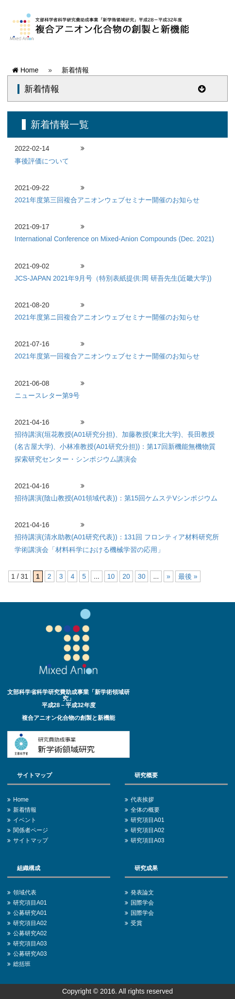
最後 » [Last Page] (188, 576)
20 (126, 576)
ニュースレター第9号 (47, 395)
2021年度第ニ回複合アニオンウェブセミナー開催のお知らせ (107, 317)
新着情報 (75, 70)
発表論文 (142, 892)
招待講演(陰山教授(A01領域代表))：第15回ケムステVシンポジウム (116, 498)
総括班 (22, 964)
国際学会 (142, 902)
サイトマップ (30, 840)
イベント (24, 820)
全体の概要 (145, 809)
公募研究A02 (30, 933)
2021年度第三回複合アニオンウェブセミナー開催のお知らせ (107, 200)
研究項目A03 (147, 840)
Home (25, 70)
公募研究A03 (30, 953)
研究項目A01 (147, 820)
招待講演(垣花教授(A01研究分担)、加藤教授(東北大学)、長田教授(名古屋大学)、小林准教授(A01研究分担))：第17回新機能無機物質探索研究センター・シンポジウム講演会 (115, 446)
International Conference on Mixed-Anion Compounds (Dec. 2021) (114, 239)
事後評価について (42, 161)
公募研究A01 (30, 913)
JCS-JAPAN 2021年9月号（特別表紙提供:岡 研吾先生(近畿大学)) (113, 278)
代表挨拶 (142, 799)
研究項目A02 (147, 830)
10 (111, 576)
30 (142, 576)
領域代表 (24, 892)
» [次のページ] (168, 576)
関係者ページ (30, 830)
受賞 (136, 923)
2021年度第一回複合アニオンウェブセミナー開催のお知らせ (107, 356)
